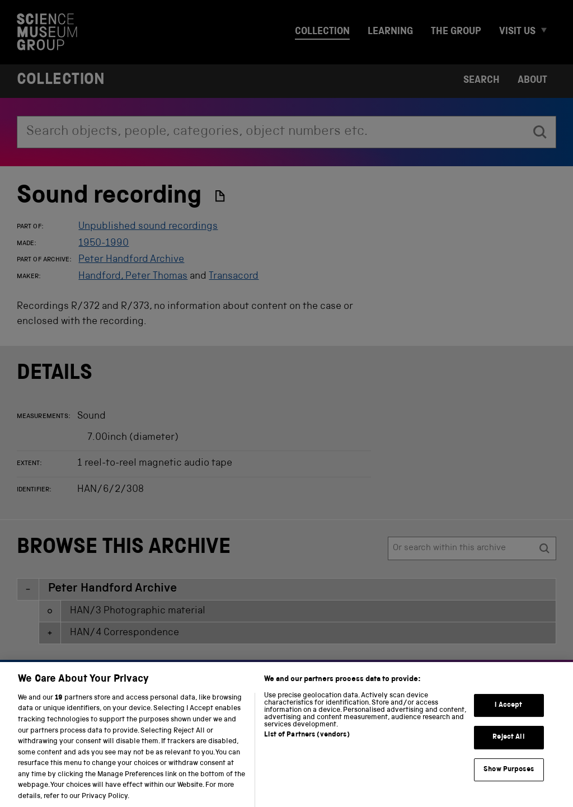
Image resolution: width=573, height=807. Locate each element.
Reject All (508, 746)
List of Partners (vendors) (306, 743)
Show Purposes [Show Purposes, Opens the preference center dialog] (508, 778)
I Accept (508, 713)
